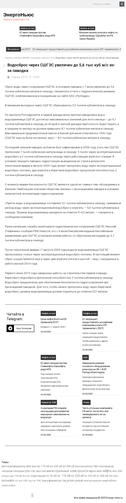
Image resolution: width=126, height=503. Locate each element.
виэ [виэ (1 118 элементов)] (34, 466)
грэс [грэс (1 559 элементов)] (27, 471)
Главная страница (13, 58)
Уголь (86, 402)
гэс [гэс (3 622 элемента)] (33, 471)
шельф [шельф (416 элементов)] (79, 480)
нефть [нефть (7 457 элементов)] (107, 471)
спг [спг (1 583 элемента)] (25, 480)
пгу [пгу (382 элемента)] (24, 475)
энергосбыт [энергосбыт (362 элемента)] (9, 485)
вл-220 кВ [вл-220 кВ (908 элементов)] (56, 466)
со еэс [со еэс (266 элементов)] (19, 480)
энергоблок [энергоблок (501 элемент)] (109, 480)
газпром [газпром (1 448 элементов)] (7, 471)
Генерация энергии (40, 58)
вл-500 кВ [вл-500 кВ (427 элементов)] (68, 466)
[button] (20, 328)
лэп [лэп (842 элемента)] (44, 471)
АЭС (85, 357)
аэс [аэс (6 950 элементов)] (28, 466)
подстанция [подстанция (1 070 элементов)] (38, 475)
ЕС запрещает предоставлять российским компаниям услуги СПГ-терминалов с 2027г (20, 35)
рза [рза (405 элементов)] (116, 475)
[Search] (121, 4)
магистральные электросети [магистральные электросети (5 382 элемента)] (67, 471)
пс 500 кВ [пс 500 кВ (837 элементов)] (102, 475)
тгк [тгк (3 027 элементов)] (39, 480)
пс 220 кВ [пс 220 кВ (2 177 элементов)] (77, 475)
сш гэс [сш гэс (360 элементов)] (32, 480)
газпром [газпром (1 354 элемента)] (18, 471)
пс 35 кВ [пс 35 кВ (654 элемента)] (51, 475)
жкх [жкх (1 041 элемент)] (38, 471)
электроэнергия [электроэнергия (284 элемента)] (92, 480)
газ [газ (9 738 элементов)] (95, 466)
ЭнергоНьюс (18, 14)
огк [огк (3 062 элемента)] (119, 471)
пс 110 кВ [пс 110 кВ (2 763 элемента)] (63, 475)
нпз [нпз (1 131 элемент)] (114, 471)
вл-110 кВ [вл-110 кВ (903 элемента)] (43, 466)
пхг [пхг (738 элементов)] (111, 475)
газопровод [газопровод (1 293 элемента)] (106, 466)
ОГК (52, 58)
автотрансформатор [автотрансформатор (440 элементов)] (14, 466)
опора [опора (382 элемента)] (5, 475)
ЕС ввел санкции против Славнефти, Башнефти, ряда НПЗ (54, 366)
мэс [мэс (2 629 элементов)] (99, 471)
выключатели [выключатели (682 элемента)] (83, 466)
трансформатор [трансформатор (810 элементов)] (51, 480)
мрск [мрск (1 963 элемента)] (92, 471)
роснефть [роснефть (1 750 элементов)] (8, 480)
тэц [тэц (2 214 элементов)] (64, 480)
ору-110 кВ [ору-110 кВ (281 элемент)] (15, 475)
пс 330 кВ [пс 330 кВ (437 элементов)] (90, 475)
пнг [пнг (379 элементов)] (28, 475)
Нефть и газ (9, 28)
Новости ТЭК (49, 402)
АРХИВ (26, 58)
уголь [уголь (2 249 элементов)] (70, 480)
